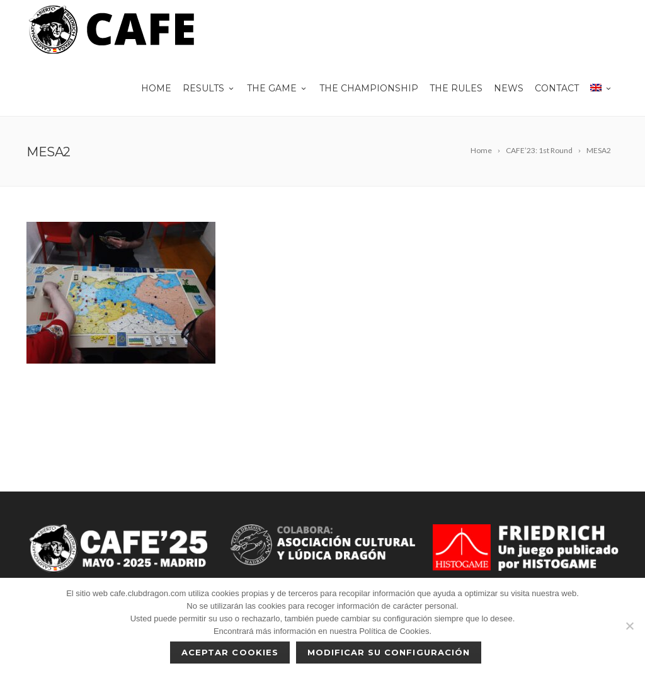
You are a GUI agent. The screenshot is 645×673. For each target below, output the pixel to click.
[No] (629, 625)
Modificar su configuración (388, 652)
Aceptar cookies (229, 652)
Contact (557, 88)
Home (156, 88)
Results (209, 88)
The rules (456, 88)
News (508, 88)
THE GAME (277, 88)
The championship (368, 88)
